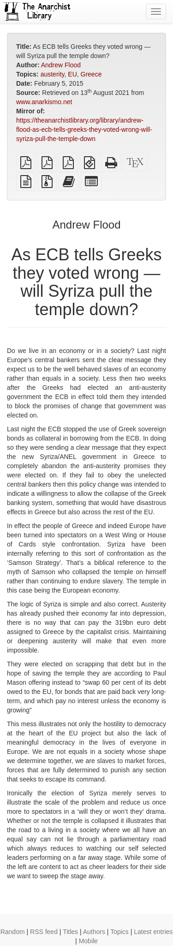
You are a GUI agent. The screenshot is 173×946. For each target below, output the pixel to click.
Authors (94, 931)
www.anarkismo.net (44, 102)
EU (72, 74)
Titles (70, 931)
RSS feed (44, 931)
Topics (119, 931)
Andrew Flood (61, 65)
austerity (53, 74)
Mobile (88, 941)
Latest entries (153, 931)
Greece (91, 74)
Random (12, 931)
